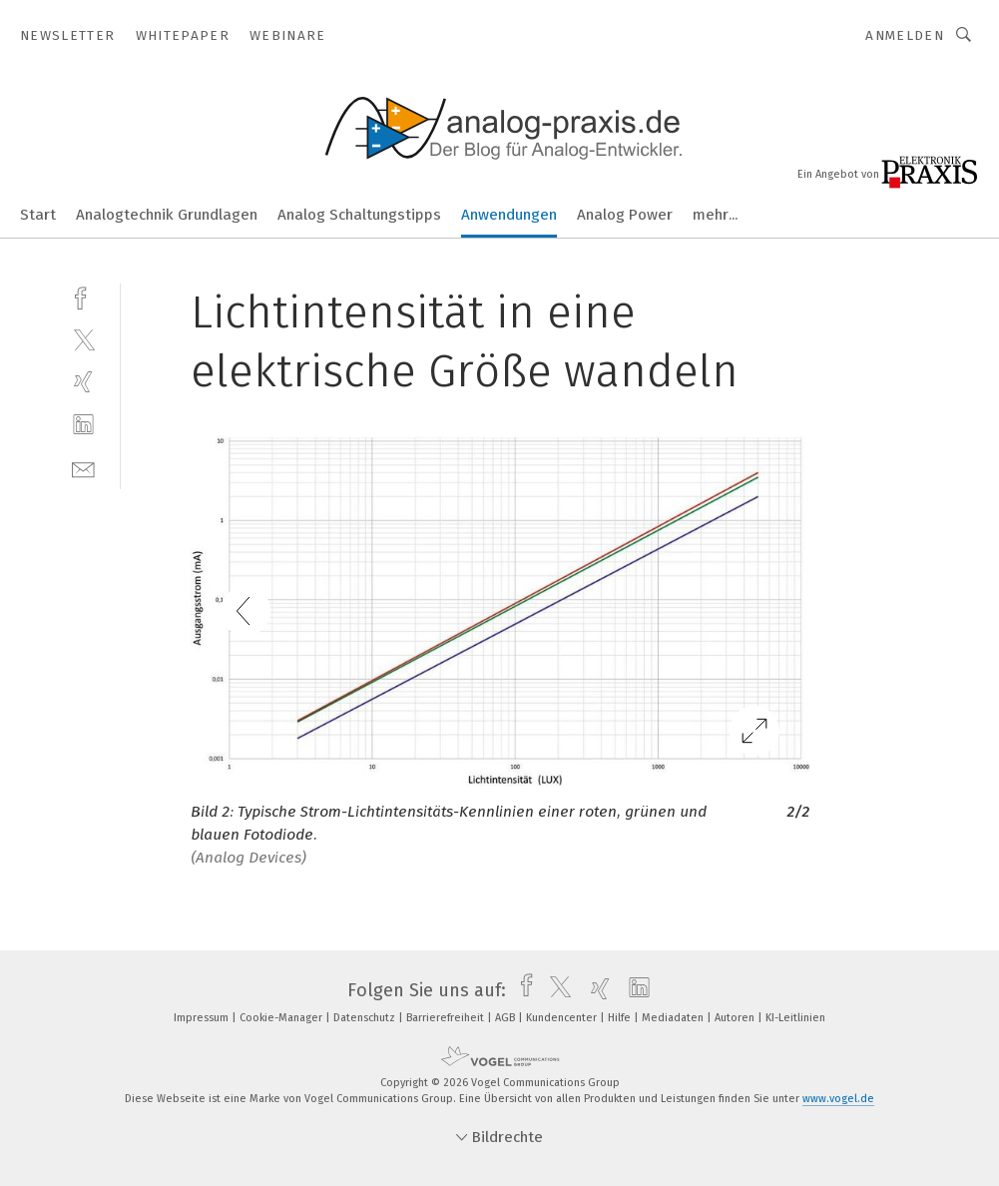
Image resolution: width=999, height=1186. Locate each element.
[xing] (83, 381)
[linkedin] (83, 424)
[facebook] (83, 296)
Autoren (736, 1017)
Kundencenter (563, 1017)
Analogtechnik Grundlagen (166, 215)
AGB (506, 1017)
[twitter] (83, 338)
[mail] (83, 467)
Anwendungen (509, 215)
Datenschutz (365, 1017)
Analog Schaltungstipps (359, 215)
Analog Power (625, 215)
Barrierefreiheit (446, 1017)
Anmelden (904, 35)
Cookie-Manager (282, 1017)
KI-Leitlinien (795, 1017)
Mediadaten (674, 1017)
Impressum (203, 1017)
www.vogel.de (838, 1098)
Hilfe (621, 1017)
